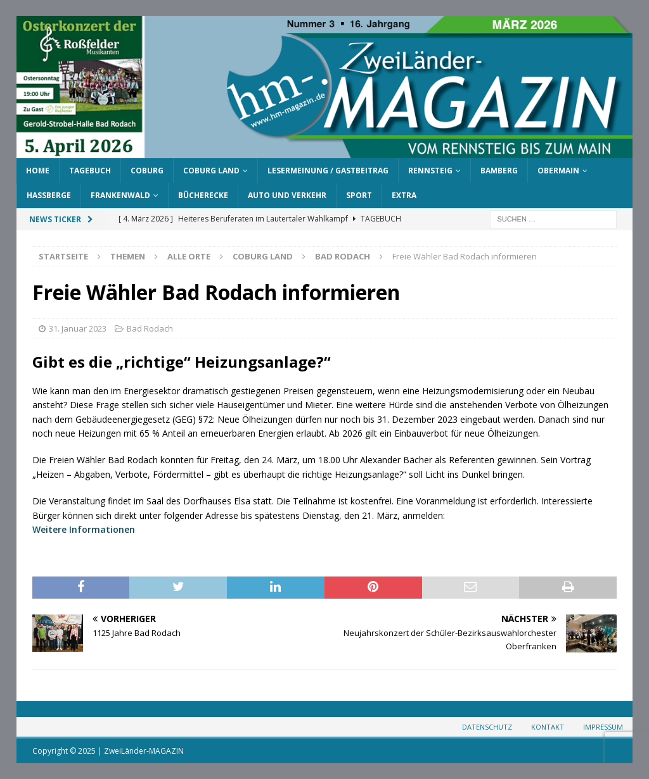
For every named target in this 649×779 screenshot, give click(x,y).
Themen (127, 256)
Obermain (558, 170)
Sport (359, 195)
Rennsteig (430, 170)
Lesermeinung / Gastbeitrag (328, 170)
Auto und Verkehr (287, 195)
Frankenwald (120, 195)
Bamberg (499, 170)
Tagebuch (90, 170)
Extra (404, 195)
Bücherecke (203, 195)
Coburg (147, 170)
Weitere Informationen (83, 529)
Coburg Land (211, 170)
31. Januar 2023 (77, 328)
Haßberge (49, 195)
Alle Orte (188, 256)
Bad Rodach (150, 328)
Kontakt (547, 727)
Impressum (603, 727)
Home (37, 170)
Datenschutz (487, 727)
